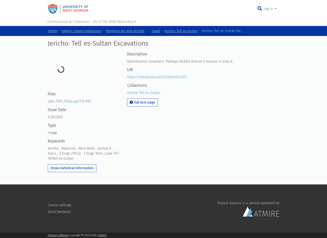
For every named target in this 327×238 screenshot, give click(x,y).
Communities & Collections (68, 22)
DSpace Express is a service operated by (248, 209)
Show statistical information (72, 168)
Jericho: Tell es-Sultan (181, 31)
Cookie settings (59, 205)
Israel (156, 31)
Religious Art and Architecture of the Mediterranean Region (126, 31)
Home (52, 31)
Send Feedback (59, 212)
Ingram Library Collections (81, 31)
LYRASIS (102, 235)
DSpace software (58, 235)
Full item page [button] (142, 102)
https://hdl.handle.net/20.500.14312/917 (157, 77)
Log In (269, 9)
